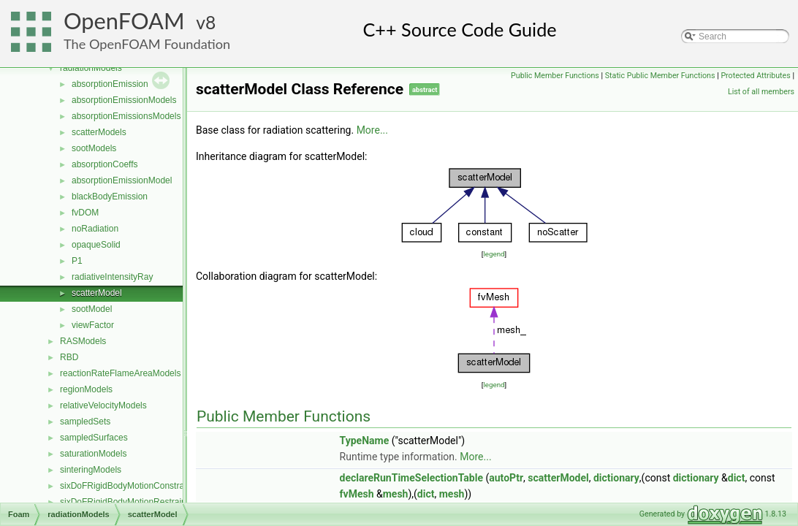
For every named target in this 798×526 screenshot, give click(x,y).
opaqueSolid (96, 245)
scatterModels (99, 132)
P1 (77, 261)
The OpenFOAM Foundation (147, 44)
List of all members (761, 91)
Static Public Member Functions (660, 75)
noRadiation (95, 229)
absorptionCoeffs (105, 164)
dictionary (616, 478)
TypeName (365, 440)
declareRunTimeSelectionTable (411, 478)
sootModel (92, 309)
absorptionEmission (110, 84)
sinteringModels (90, 470)
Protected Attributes (755, 75)
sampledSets (85, 421)
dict (736, 478)
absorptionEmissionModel (122, 180)
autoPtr (506, 478)
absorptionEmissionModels (124, 100)
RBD (69, 357)
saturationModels (93, 454)
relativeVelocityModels (103, 405)
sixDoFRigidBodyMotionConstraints (129, 486)
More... (372, 130)
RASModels (83, 341)
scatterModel (97, 293)
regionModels (86, 389)
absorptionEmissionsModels (126, 116)
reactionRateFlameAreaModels (120, 373)
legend (493, 254)
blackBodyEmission (110, 196)
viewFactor (93, 325)
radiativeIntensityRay (112, 277)
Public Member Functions (555, 75)
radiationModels (91, 68)
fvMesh (357, 494)
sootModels (94, 148)
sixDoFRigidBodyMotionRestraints (126, 502)
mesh (395, 494)
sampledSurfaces (94, 437)
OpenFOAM (124, 20)
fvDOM (85, 212)
